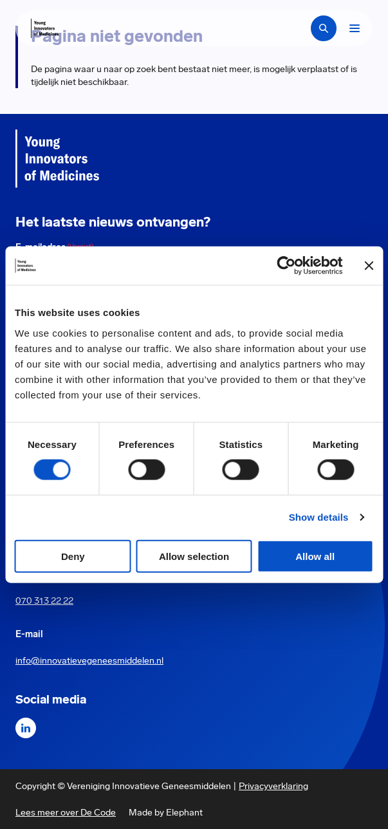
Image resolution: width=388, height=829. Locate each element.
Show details (319, 517)
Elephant (184, 812)
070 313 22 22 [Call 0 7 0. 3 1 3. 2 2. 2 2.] (44, 600)
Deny (73, 555)
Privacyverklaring (273, 786)
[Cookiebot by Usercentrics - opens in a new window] (286, 265)
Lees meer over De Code (65, 812)
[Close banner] (368, 265)
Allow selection (194, 555)
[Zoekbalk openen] (324, 28)
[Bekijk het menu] (354, 28)
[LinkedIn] (25, 728)
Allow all (315, 555)
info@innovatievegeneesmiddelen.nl (89, 660)
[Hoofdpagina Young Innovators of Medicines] (45, 28)
